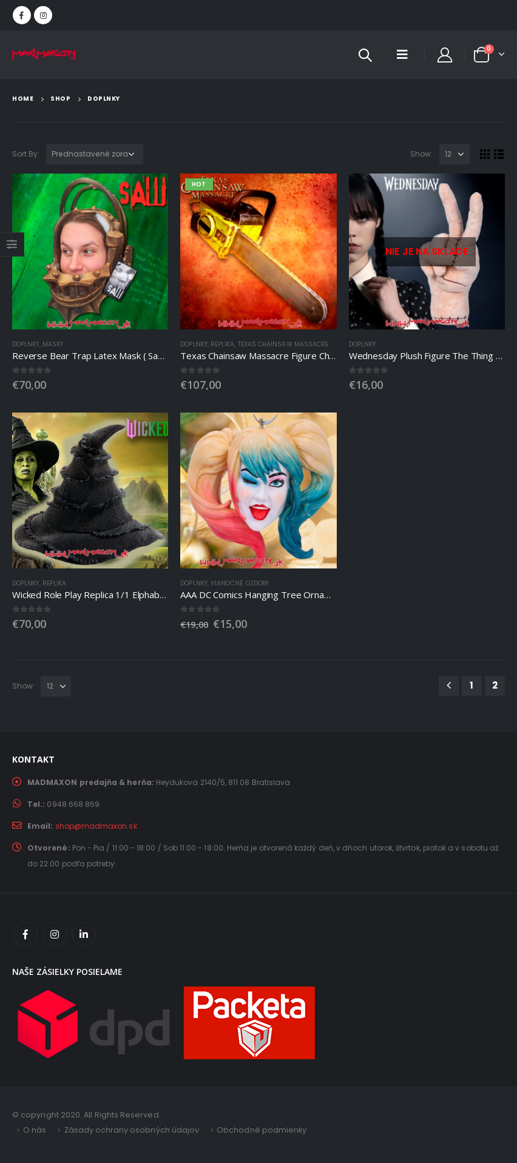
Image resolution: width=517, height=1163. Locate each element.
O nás (34, 1130)
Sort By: (26, 154)
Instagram (54, 934)
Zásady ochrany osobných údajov (132, 1130)
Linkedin (84, 934)
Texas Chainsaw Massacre (283, 344)
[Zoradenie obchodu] (94, 154)
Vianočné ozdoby (240, 583)
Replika (223, 344)
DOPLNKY (25, 344)
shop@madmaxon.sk (96, 826)
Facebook (25, 934)
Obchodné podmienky (262, 1130)
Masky (52, 344)
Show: (421, 154)
